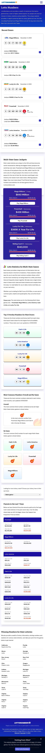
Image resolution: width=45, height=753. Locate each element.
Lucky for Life (22, 354)
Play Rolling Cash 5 (22, 256)
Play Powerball (22, 221)
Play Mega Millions (22, 203)
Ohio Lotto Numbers (22, 749)
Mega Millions (22, 378)
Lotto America (22, 342)
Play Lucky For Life (22, 238)
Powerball (22, 366)
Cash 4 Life (22, 329)
